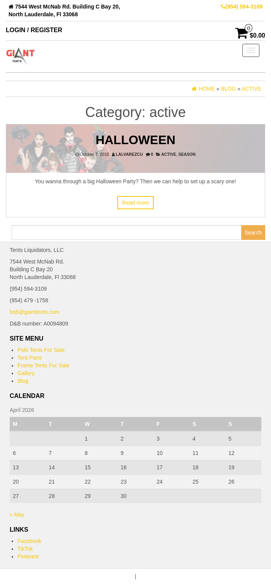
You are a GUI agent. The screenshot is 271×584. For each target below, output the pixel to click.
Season (187, 154)
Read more (135, 203)
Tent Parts (29, 358)
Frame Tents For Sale (43, 365)
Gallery (25, 373)
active (168, 154)
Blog (22, 381)
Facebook (29, 541)
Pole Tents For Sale (41, 350)
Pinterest (28, 556)
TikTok (25, 549)
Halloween (135, 140)
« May (17, 515)
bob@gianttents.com (35, 312)
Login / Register (34, 30)
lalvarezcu (129, 154)
